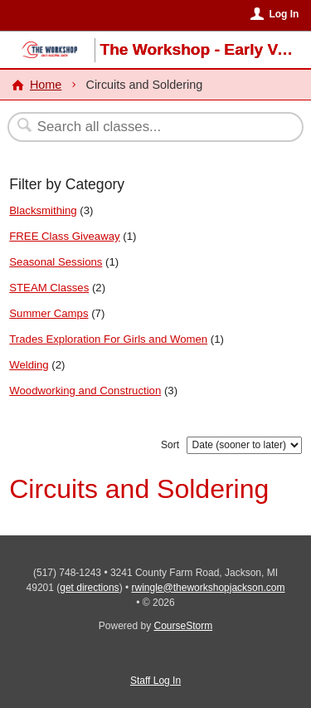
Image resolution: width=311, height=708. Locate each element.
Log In (284, 14)
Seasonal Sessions (55, 262)
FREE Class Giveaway (64, 236)
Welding (28, 365)
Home (45, 84)
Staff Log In (155, 680)
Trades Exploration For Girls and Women (108, 339)
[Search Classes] (146, 127)
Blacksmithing (42, 210)
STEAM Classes (49, 287)
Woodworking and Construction (85, 390)
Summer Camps (48, 313)
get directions (89, 587)
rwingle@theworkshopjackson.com (208, 587)
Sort (170, 445)
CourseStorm (183, 626)
